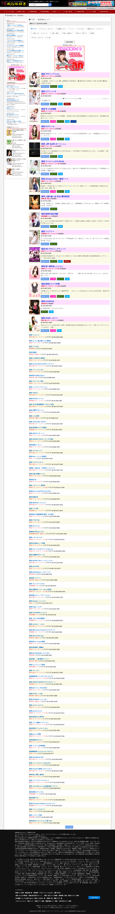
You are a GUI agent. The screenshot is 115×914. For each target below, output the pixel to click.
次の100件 (69, 827)
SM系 (91, 33)
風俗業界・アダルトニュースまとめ (43, 892)
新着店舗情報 (45, 11)
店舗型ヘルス (61, 29)
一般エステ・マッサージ (39, 33)
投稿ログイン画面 (39, 901)
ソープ (71, 29)
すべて (33, 29)
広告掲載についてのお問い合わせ (24, 898)
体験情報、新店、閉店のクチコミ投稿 (69, 895)
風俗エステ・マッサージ (94, 29)
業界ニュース (56, 11)
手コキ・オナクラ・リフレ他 (40, 37)
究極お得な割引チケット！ (36, 895)
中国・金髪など (67, 33)
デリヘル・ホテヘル (46, 29)
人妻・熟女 (54, 33)
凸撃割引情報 (80, 11)
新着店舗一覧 (28, 892)
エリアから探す (9, 11)
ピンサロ (80, 29)
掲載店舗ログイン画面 (51, 901)
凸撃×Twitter (57, 892)
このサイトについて (20, 901)
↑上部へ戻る (94, 897)
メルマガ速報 (92, 11)
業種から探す (21, 11)
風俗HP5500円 (104, 11)
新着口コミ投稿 (19, 892)
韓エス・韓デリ (80, 33)
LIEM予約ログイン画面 (65, 901)
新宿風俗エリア (44, 20)
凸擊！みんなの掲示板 (21, 895)
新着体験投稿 (33, 11)
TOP (32, 20)
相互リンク (30, 901)
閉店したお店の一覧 (39, 898)
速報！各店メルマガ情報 (50, 895)
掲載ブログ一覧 (58, 898)
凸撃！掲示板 (68, 11)
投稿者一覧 (50, 898)
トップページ (19, 890)
